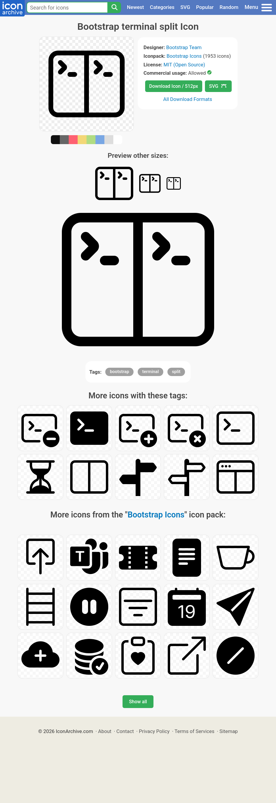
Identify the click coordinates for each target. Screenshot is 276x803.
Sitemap (228, 731)
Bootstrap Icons (184, 56)
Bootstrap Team (184, 47)
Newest (135, 7)
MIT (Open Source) (184, 65)
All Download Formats (187, 99)
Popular (205, 7)
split (176, 371)
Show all (138, 701)
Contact (125, 731)
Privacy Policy (154, 731)
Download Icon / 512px (173, 86)
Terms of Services (194, 731)
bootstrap (119, 371)
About (105, 731)
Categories (162, 7)
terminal (150, 371)
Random (228, 7)
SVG (185, 7)
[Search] (114, 7)
